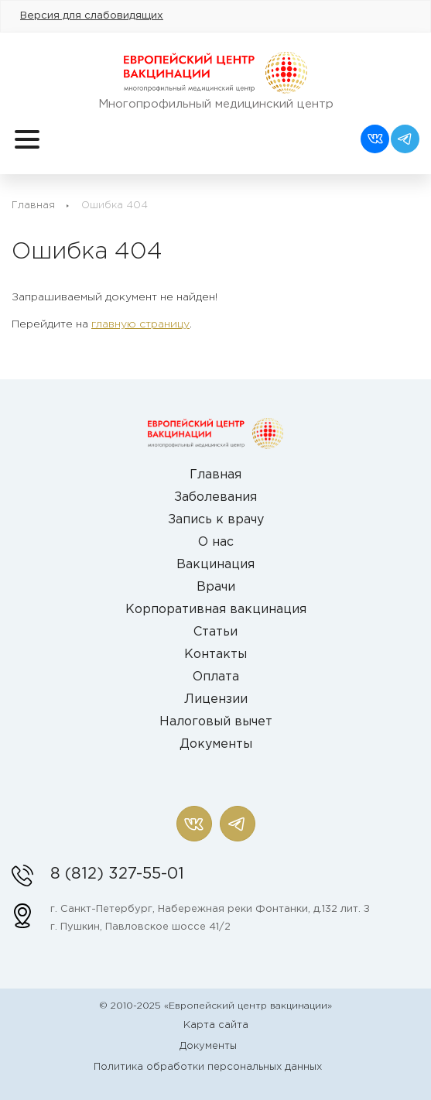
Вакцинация (215, 565)
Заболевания (215, 497)
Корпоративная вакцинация (215, 609)
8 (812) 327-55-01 (117, 874)
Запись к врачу (216, 520)
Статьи (215, 632)
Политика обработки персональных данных (208, 1067)
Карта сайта (215, 1025)
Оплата (216, 677)
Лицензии (216, 699)
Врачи (216, 587)
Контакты (215, 654)
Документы (216, 744)
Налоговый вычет (215, 722)
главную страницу (140, 324)
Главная (33, 205)
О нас (216, 542)
